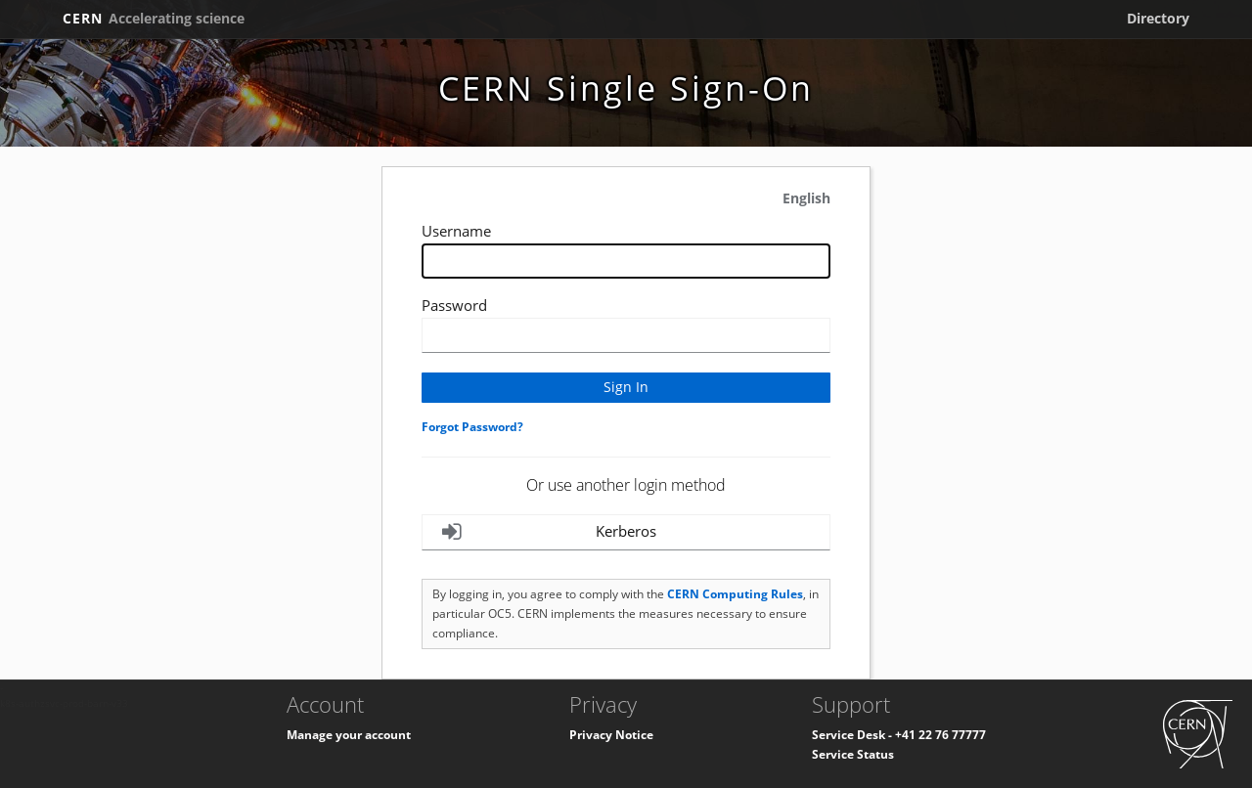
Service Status (853, 754)
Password (454, 305)
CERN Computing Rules (735, 594)
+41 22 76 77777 (940, 734)
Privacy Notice (611, 734)
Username (456, 231)
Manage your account (349, 734)
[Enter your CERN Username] (626, 261)
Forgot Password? (472, 426)
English (806, 198)
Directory (1158, 18)
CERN (154, 18)
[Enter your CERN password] (626, 335)
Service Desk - (853, 734)
